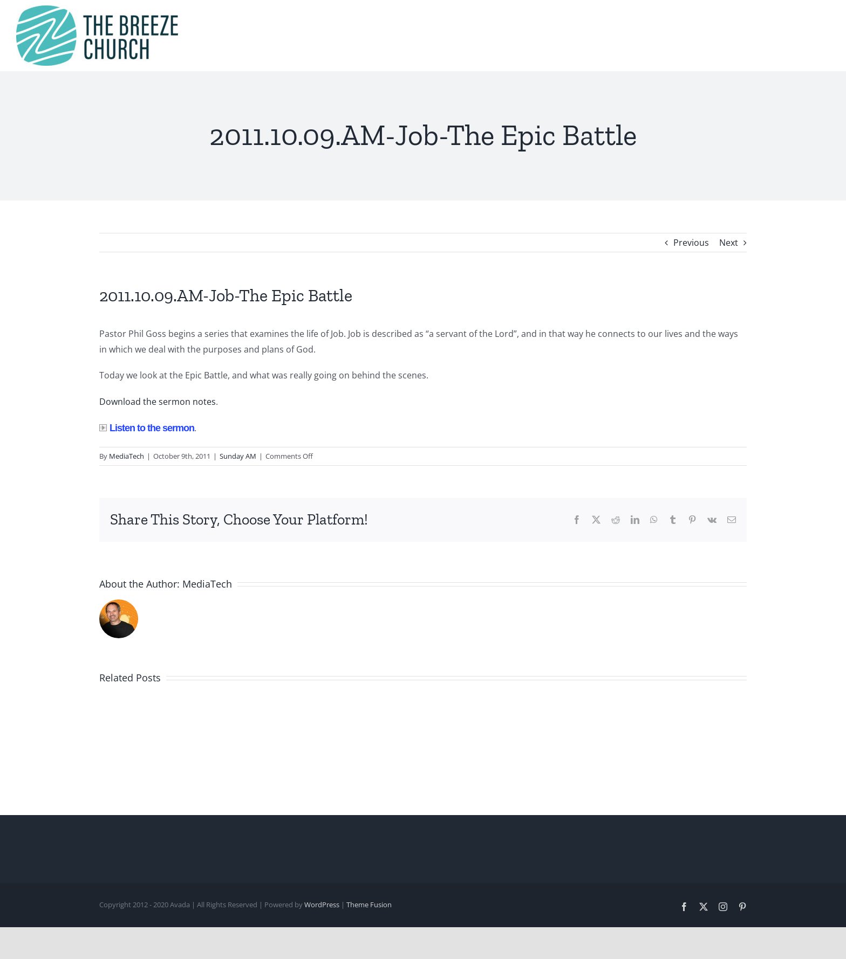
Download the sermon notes (157, 402)
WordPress (321, 904)
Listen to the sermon (146, 428)
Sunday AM (238, 456)
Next (728, 243)
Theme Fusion (369, 904)
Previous (691, 243)
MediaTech (126, 456)
